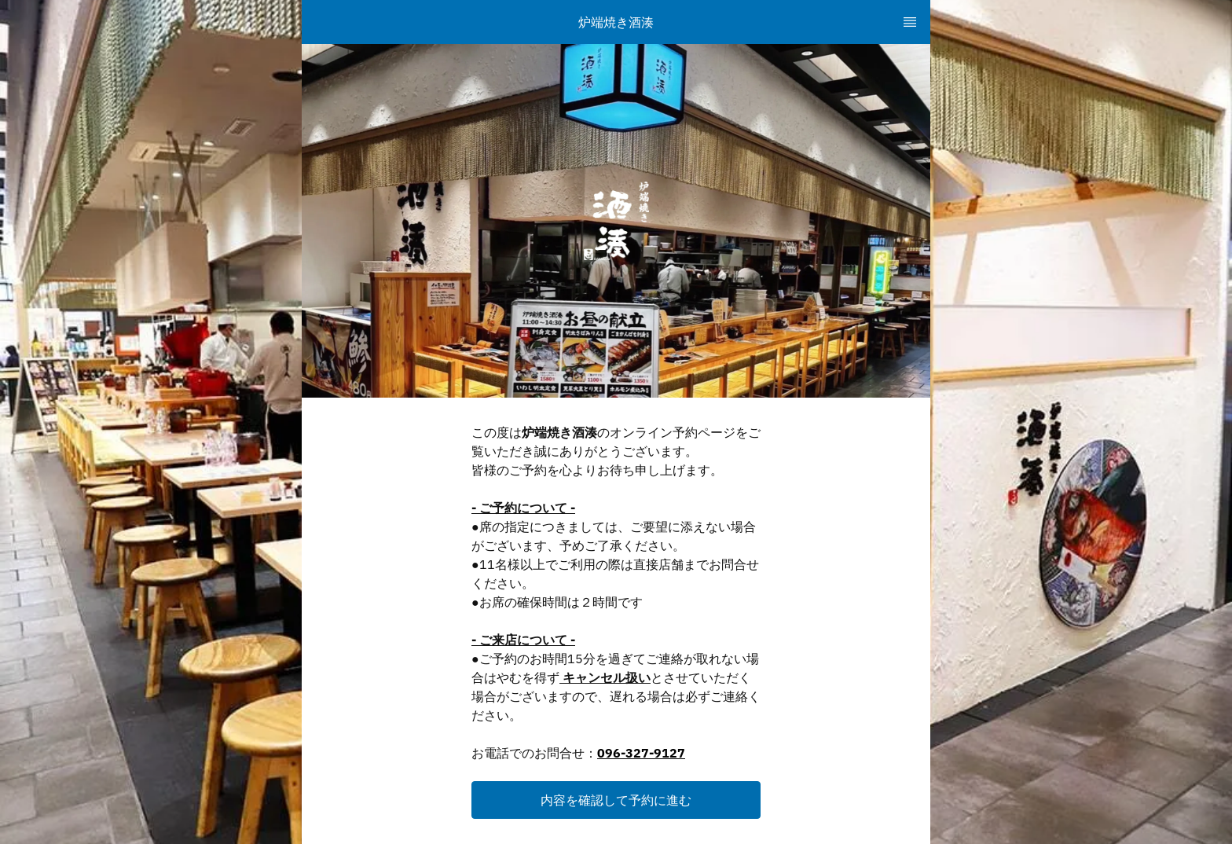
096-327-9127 (641, 753)
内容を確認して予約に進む (616, 800)
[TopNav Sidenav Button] (909, 22)
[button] (616, 800)
